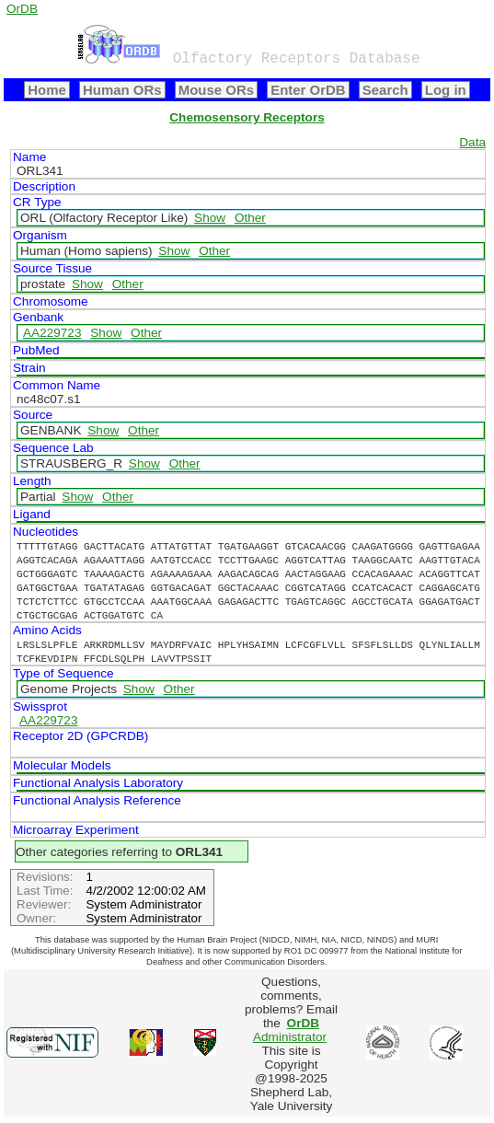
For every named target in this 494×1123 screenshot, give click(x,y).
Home (47, 90)
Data (472, 142)
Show (209, 218)
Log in (445, 90)
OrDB (22, 9)
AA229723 (52, 333)
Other (250, 218)
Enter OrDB (307, 90)
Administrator (290, 1030)
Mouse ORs (216, 90)
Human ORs (122, 90)
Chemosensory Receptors (246, 117)
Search (385, 90)
